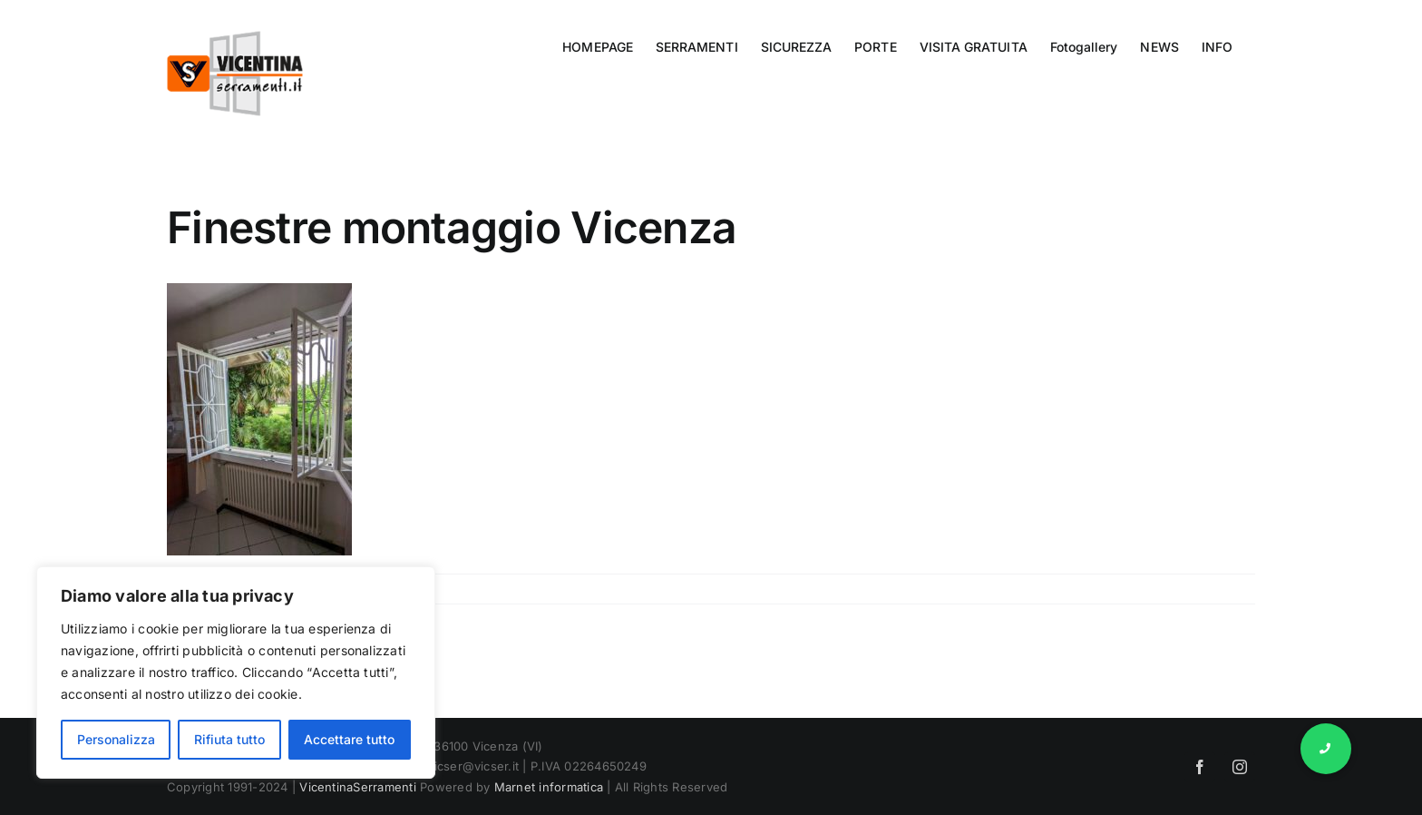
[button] (1325, 748)
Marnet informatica (548, 787)
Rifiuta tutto (229, 739)
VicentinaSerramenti (357, 787)
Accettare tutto (349, 739)
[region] (235, 672)
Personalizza (116, 739)
